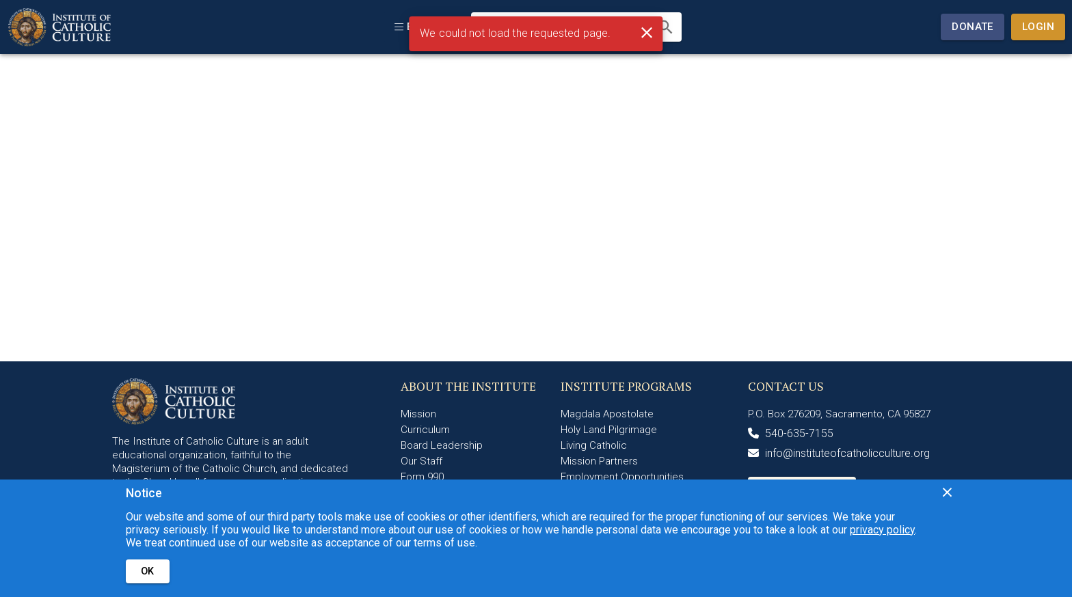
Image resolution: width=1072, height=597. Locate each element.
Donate (972, 26)
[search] (665, 27)
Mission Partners (599, 461)
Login (1038, 26)
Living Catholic (594, 445)
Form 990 (422, 477)
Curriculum (425, 430)
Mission (418, 414)
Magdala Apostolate (607, 414)
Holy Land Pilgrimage (609, 430)
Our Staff (421, 461)
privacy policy (882, 529)
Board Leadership (442, 445)
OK (148, 571)
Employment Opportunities (622, 477)
